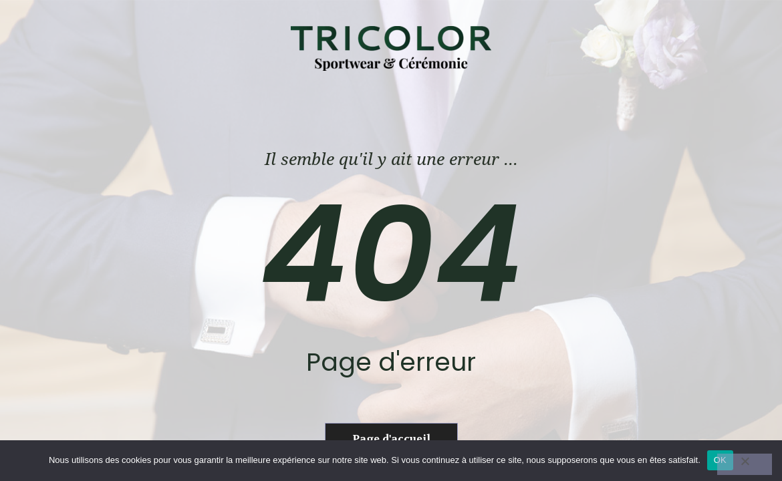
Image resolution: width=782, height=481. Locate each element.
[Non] (744, 464)
